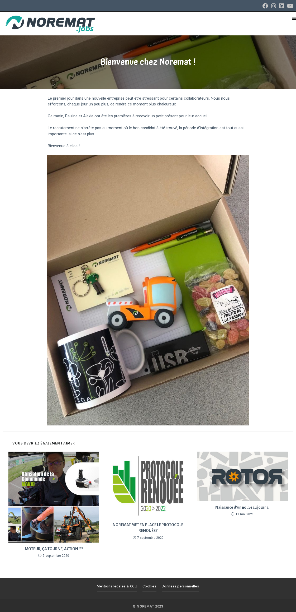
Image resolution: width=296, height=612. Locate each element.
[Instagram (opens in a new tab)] (274, 6)
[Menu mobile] (294, 18)
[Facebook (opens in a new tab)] (265, 6)
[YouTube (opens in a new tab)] (289, 6)
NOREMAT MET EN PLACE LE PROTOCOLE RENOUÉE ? (148, 528)
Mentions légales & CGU (117, 586)
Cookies (149, 586)
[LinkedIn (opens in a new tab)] (281, 6)
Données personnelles (180, 586)
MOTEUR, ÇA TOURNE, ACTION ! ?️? (54, 549)
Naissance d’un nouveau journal (242, 507)
